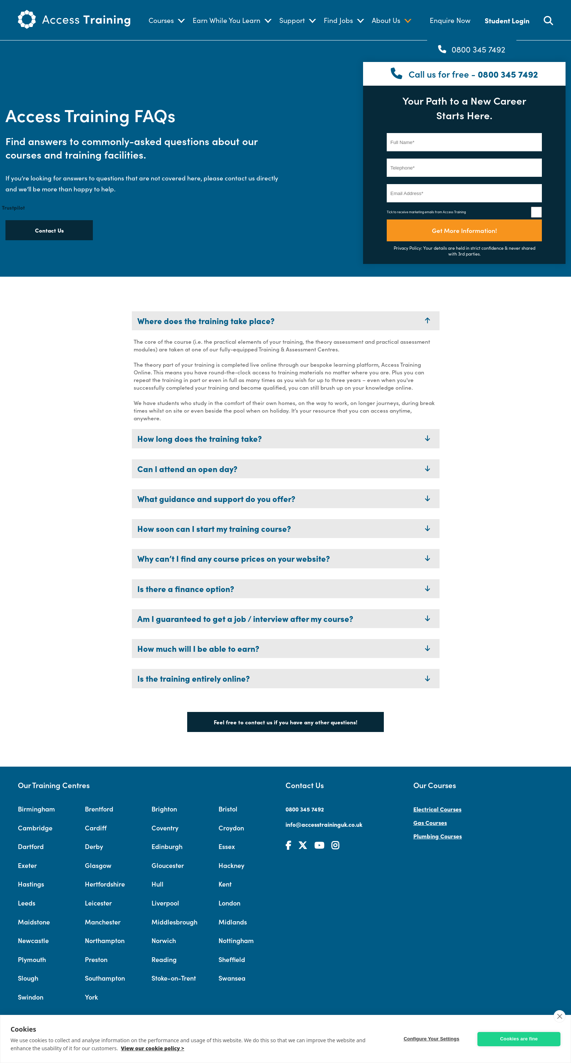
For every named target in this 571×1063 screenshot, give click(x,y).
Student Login (507, 20)
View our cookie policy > (152, 1048)
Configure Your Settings (433, 1038)
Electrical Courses (437, 809)
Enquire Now (450, 20)
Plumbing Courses (437, 836)
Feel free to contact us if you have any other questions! (285, 722)
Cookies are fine (519, 1038)
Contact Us (49, 230)
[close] (560, 1016)
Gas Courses (430, 822)
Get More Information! (464, 230)
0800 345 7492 (478, 49)
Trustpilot (13, 207)
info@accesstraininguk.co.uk (324, 824)
